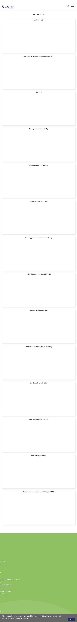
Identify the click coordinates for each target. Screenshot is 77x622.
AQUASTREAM (39, 20)
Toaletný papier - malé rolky (38, 201)
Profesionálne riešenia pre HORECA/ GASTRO (38, 492)
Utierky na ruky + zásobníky (38, 165)
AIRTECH (38, 92)
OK (71, 619)
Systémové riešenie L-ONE (38, 310)
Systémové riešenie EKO (38, 383)
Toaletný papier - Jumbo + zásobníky (38, 274)
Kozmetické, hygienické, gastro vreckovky (38, 56)
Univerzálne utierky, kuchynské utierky (38, 347)
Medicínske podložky (38, 455)
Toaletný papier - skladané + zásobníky (38, 238)
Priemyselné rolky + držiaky (38, 129)
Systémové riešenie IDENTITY (38, 419)
